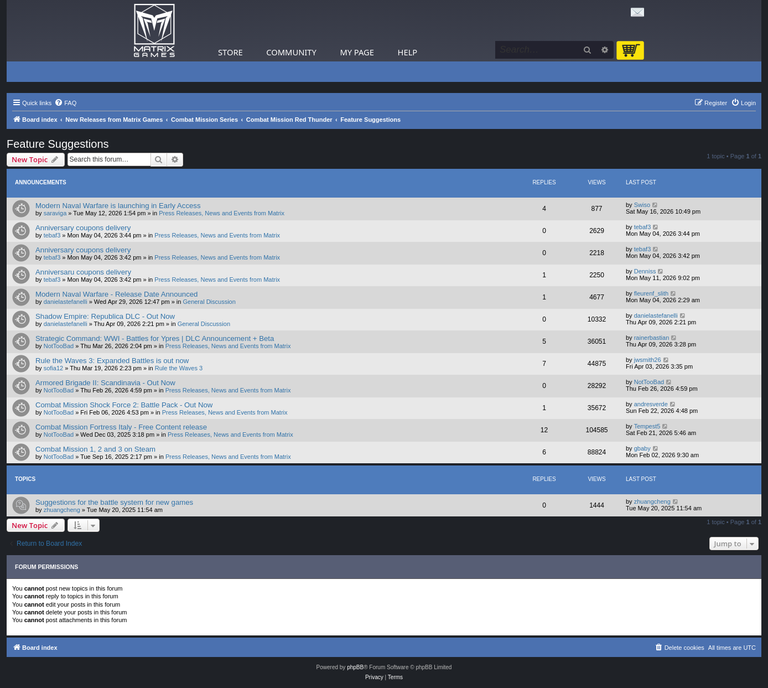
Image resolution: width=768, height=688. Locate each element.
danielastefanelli (65, 301)
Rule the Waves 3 (179, 368)
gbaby (642, 448)
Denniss (645, 271)
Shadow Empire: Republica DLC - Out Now (105, 316)
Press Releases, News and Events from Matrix (221, 213)
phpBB (355, 667)
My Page (357, 52)
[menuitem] (65, 103)
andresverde (651, 404)
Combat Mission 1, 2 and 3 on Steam (95, 449)
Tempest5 (647, 426)
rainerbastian (652, 337)
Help (408, 52)
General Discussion (209, 301)
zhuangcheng (62, 509)
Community (291, 52)
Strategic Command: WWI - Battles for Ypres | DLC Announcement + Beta (154, 338)
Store (230, 52)
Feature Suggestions (58, 144)
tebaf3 (52, 235)
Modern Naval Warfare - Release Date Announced (116, 294)
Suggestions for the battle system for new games (114, 502)
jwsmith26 (647, 359)
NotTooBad (59, 346)
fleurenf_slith (651, 293)
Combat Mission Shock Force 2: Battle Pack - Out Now (123, 405)
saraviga (55, 213)
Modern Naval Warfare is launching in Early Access (118, 205)
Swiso (642, 204)
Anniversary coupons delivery (83, 228)
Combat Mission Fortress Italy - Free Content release (121, 427)
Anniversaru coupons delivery (83, 272)
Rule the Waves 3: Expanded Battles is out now (112, 360)
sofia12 (53, 368)
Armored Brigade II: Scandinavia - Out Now (105, 383)
